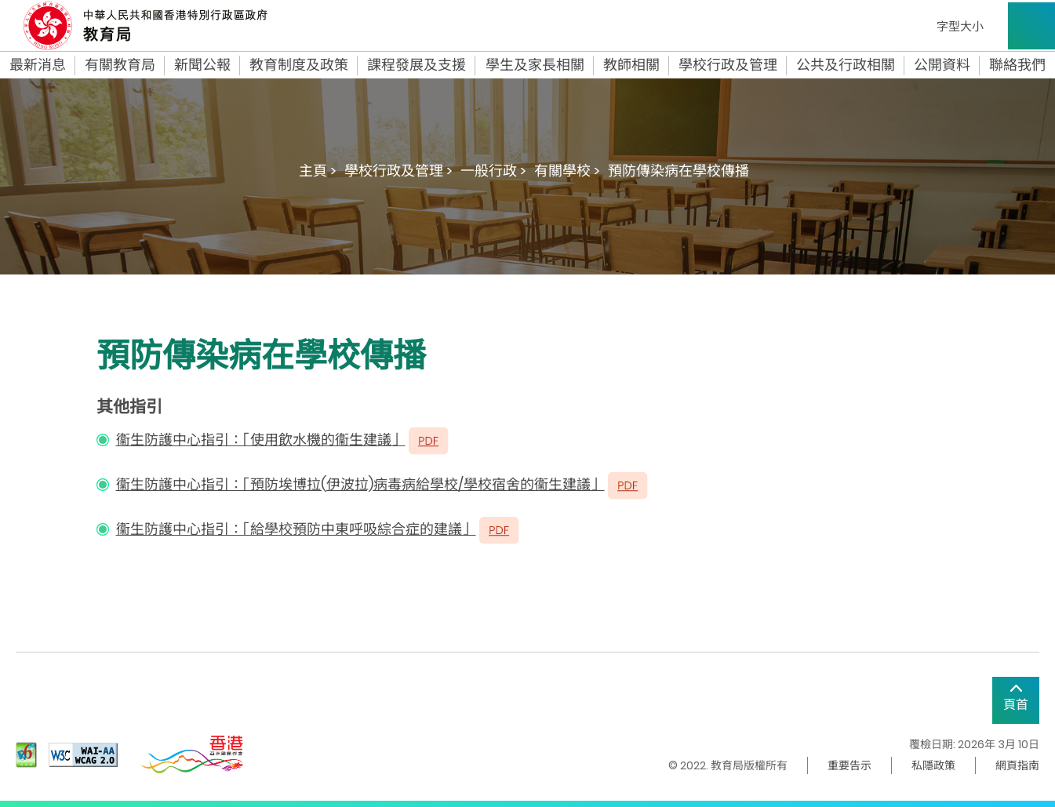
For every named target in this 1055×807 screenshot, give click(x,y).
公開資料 (942, 65)
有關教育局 (120, 65)
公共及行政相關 (845, 65)
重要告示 (849, 765)
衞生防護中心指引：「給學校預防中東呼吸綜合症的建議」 (296, 529)
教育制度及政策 (298, 65)
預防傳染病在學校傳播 (678, 170)
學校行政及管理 (727, 65)
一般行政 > (493, 170)
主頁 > (318, 170)
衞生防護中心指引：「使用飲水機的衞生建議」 (261, 439)
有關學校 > (567, 170)
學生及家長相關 (535, 65)
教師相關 (631, 65)
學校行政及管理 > (398, 170)
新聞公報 (202, 65)
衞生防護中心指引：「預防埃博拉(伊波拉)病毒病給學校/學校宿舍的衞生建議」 (360, 484)
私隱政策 (933, 765)
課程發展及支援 (416, 65)
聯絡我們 (1017, 65)
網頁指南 (1017, 765)
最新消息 (37, 65)
